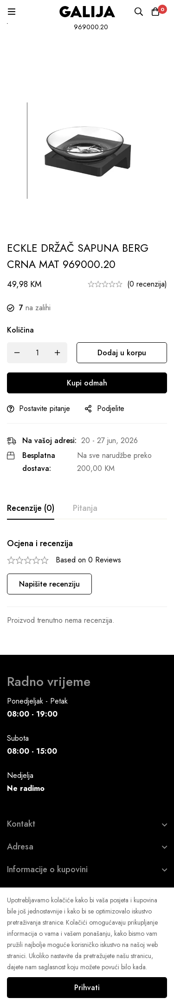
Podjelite (110, 408)
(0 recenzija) (147, 284)
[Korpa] (155, 11)
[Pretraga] (138, 11)
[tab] (30, 508)
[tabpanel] (87, 582)
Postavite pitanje (44, 408)
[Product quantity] (37, 352)
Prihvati (87, 987)
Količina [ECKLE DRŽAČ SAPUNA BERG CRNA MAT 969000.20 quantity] (20, 330)
